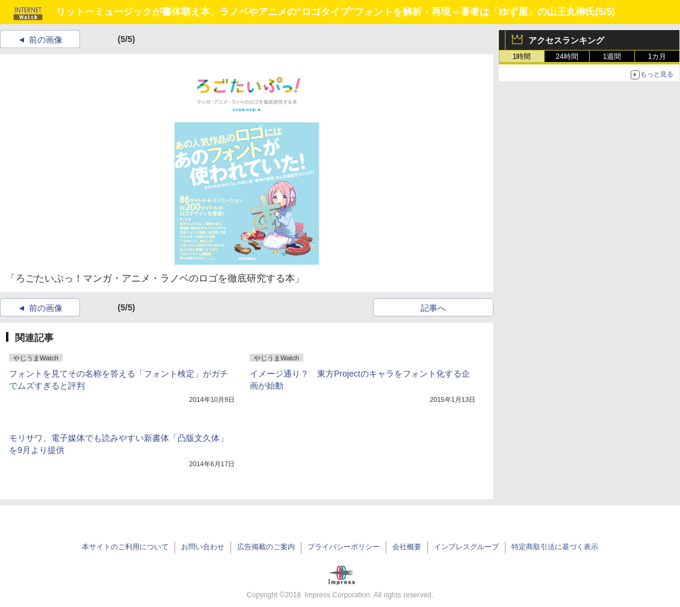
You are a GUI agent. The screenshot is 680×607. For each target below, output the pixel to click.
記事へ (433, 308)
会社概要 (406, 547)
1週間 (612, 56)
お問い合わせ (202, 547)
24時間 (566, 56)
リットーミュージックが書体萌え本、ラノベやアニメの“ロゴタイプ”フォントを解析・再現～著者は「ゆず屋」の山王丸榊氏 (325, 12)
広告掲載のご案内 (266, 547)
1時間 (522, 56)
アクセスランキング (566, 40)
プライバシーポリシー (344, 547)
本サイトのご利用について (125, 547)
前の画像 (46, 40)
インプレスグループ (466, 547)
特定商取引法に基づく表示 (555, 547)
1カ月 (657, 56)
